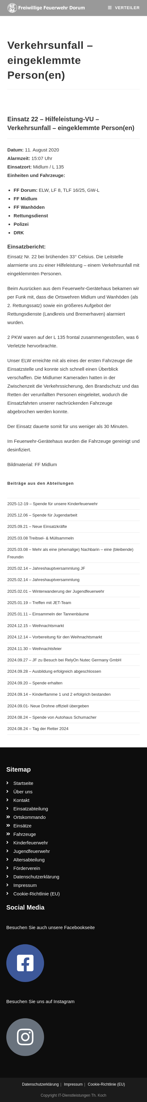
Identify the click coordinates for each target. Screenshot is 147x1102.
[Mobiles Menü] (123, 7)
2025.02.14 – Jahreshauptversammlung (43, 579)
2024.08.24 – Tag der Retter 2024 (37, 728)
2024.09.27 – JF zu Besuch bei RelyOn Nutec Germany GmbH (64, 660)
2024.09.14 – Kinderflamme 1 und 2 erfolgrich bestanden (58, 694)
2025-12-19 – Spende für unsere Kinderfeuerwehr (52, 503)
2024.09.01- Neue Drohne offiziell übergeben (48, 706)
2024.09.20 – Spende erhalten (34, 683)
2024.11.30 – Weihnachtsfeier (34, 648)
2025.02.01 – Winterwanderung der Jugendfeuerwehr (55, 591)
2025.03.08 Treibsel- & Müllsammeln (40, 538)
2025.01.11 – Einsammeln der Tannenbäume (48, 614)
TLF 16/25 (73, 190)
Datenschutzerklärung (40, 1084)
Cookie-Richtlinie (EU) (106, 1084)
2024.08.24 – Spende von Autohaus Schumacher (51, 717)
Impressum (73, 1084)
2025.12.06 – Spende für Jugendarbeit (42, 515)
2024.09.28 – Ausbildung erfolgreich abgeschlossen (54, 671)
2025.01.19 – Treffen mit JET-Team (39, 602)
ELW (43, 190)
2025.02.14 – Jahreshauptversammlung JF (46, 568)
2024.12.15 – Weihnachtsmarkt (35, 625)
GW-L (93, 190)
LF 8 (55, 190)
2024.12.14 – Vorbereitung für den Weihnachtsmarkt (54, 637)
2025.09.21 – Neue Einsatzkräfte (37, 526)
